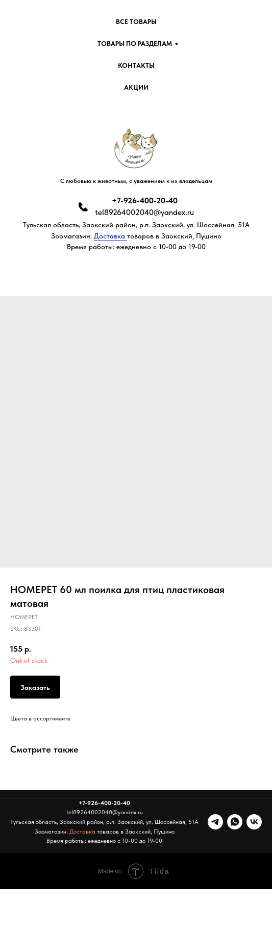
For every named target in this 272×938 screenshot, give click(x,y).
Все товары (136, 21)
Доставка (110, 236)
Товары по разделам (134, 43)
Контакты (136, 65)
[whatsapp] (234, 821)
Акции (136, 87)
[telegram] (215, 821)
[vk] (254, 821)
